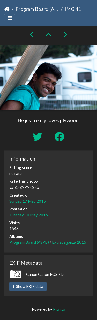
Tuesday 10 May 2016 (28, 214)
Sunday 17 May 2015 (27, 201)
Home (7, 9)
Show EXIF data (28, 286)
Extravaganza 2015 (69, 242)
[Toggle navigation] (9, 18)
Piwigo (59, 309)
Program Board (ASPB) (37, 9)
